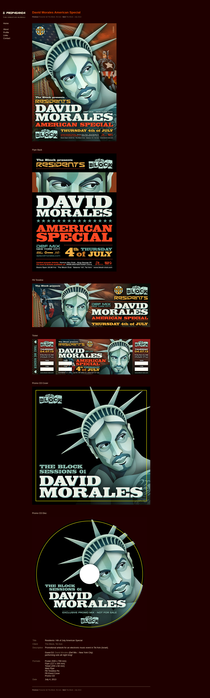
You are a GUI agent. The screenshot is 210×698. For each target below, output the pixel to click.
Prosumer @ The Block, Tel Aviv (50, 17)
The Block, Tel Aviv (54, 644)
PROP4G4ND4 (13, 12)
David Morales (61, 652)
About (6, 29)
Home (6, 23)
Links (5, 35)
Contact (6, 38)
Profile (6, 32)
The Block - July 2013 (73, 17)
